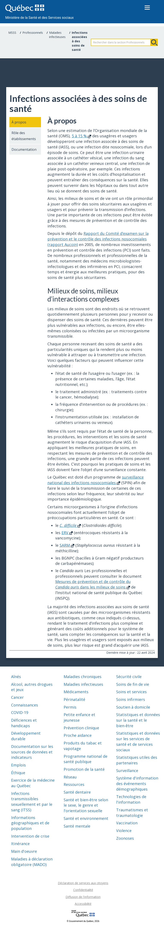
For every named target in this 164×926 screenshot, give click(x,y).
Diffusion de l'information (83, 897)
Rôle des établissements (24, 135)
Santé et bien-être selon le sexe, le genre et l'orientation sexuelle (86, 805)
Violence (124, 830)
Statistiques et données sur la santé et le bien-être (138, 720)
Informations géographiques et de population (30, 823)
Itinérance (20, 843)
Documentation (24, 149)
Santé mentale (77, 826)
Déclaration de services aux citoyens (83, 883)
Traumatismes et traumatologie (132, 812)
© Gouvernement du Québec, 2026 (83, 921)
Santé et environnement (86, 818)
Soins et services (131, 691)
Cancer (17, 697)
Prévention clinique (81, 727)
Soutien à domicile (133, 707)
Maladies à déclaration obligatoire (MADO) (32, 861)
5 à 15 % (81, 135)
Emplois (18, 765)
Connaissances (24, 705)
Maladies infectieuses (57, 35)
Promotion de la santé (84, 769)
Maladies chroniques (82, 676)
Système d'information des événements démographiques (137, 783)
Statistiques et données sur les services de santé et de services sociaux (138, 741)
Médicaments (76, 691)
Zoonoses (125, 838)
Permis (70, 707)
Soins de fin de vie (132, 684)
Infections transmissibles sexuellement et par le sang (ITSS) (31, 801)
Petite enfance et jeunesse (79, 717)
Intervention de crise (30, 836)
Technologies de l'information (131, 799)
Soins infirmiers (130, 699)
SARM (67, 545)
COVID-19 (19, 712)
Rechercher (154, 42)
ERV (67, 532)
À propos (19, 122)
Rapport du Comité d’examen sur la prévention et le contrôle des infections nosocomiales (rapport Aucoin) (98, 239)
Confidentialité (83, 890)
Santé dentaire (77, 792)
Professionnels (32, 33)
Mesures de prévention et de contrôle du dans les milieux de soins (93, 584)
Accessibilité (83, 904)
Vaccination (127, 822)
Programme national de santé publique (85, 759)
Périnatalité (74, 699)
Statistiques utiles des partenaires (136, 760)
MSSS (12, 33)
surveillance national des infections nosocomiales (95, 480)
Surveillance (127, 770)
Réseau (70, 776)
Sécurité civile (129, 676)
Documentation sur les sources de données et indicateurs (32, 752)
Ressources (74, 784)
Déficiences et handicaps (24, 723)
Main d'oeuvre (24, 851)
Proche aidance (78, 735)
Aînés (16, 676)
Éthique (18, 772)
